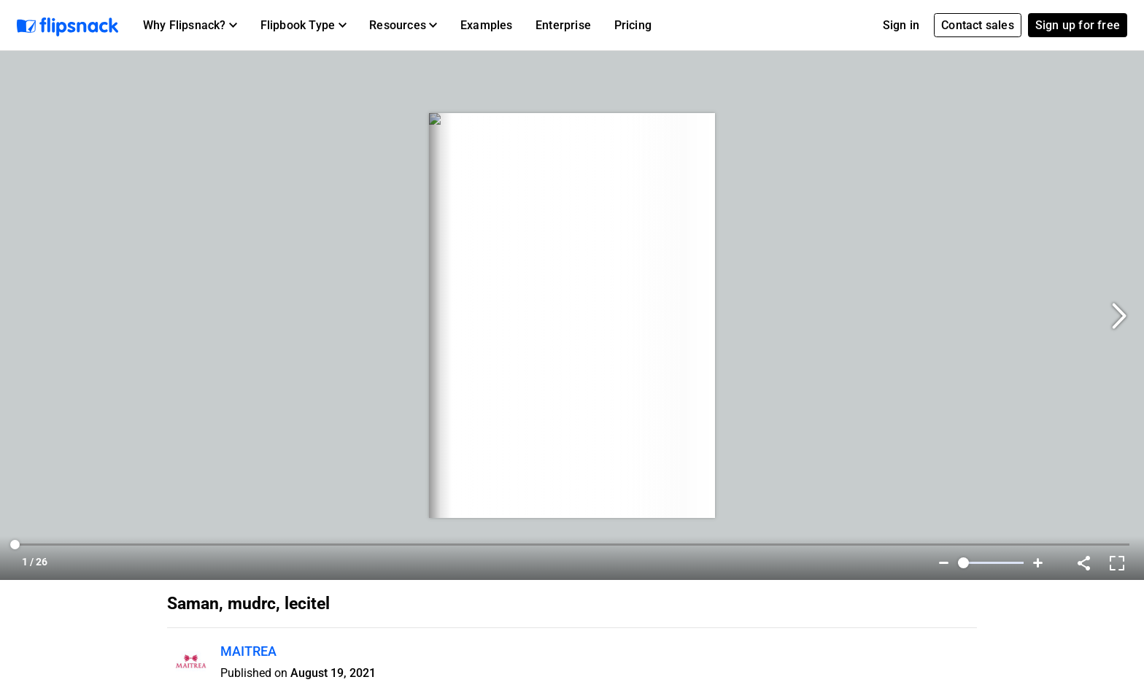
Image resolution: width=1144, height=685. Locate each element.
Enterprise (563, 25)
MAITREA (248, 651)
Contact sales (977, 25)
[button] (190, 25)
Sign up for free (1077, 25)
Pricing (633, 25)
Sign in (901, 25)
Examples (486, 25)
